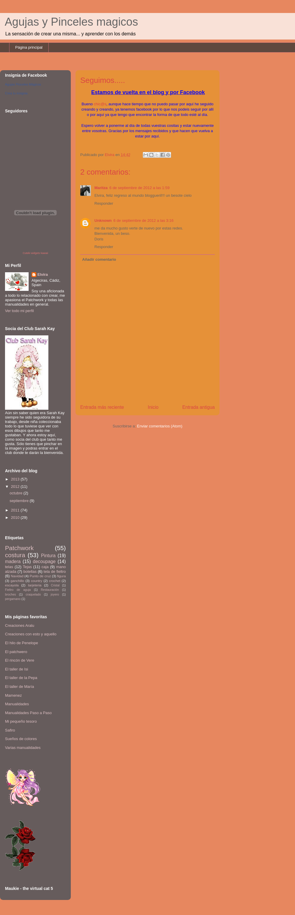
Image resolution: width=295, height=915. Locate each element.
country (36, 581)
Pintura (48, 555)
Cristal (55, 585)
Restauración (50, 589)
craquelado (33, 594)
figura (61, 576)
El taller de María (19, 686)
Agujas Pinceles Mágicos (23, 84)
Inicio (153, 407)
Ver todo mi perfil (19, 311)
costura (15, 555)
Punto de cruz (40, 576)
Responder (103, 203)
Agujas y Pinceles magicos (71, 22)
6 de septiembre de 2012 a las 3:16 (144, 220)
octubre (17, 493)
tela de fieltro (55, 571)
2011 (16, 510)
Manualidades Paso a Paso (28, 713)
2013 (16, 479)
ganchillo (17, 581)
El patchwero (16, 652)
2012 (16, 486)
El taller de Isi (16, 669)
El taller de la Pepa (21, 677)
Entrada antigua (198, 407)
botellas (30, 571)
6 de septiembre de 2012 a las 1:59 (139, 188)
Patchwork (19, 548)
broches (10, 594)
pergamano (13, 599)
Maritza (101, 188)
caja (45, 567)
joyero (55, 594)
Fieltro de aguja (18, 589)
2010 (16, 517)
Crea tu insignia (16, 93)
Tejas (27, 567)
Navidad (17, 576)
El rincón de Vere (19, 660)
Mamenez (13, 695)
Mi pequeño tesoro (21, 721)
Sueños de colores (21, 739)
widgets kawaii (39, 253)
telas (9, 567)
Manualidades (17, 704)
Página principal (29, 47)
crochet (54, 581)
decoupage (44, 561)
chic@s (100, 104)
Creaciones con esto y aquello (30, 634)
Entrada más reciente (102, 407)
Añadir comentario (99, 259)
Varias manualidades (22, 747)
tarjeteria (34, 585)
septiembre (20, 501)
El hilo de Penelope (21, 643)
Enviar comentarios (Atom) (159, 426)
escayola (12, 585)
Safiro (10, 730)
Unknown (103, 220)
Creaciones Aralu (19, 625)
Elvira (42, 274)
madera (13, 561)
